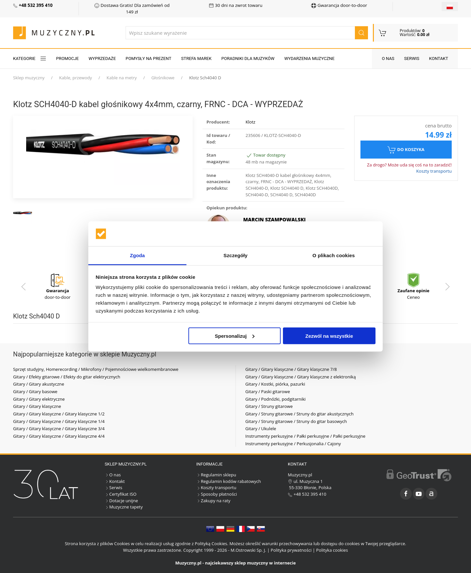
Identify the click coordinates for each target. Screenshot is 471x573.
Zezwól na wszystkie (329, 335)
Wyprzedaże (102, 58)
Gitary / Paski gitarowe (267, 391)
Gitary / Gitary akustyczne (38, 384)
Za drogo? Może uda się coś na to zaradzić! (409, 165)
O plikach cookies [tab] (333, 255)
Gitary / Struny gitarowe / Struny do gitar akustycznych (299, 414)
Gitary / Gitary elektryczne (39, 399)
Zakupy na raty (213, 501)
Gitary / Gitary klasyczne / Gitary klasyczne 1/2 (59, 414)
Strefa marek (196, 58)
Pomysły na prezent (148, 58)
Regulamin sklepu (216, 475)
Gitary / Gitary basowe (35, 391)
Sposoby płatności (216, 494)
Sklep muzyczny (28, 78)
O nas (388, 58)
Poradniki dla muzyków (247, 58)
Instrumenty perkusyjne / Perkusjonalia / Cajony (293, 444)
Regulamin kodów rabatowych (228, 481)
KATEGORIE (29, 58)
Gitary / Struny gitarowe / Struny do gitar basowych (296, 421)
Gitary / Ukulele (260, 428)
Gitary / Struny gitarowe (269, 406)
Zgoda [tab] (137, 255)
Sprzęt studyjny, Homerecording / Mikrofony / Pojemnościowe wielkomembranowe (95, 369)
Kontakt (438, 58)
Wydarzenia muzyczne (309, 58)
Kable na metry (122, 78)
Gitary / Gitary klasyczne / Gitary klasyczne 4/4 (59, 436)
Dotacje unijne (121, 501)
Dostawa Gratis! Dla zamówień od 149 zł (131, 8)
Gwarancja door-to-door (339, 5)
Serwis (411, 58)
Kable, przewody (75, 78)
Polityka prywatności (291, 550)
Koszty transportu (434, 171)
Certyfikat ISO (120, 494)
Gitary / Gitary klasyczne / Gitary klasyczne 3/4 (59, 428)
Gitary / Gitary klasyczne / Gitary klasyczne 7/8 (291, 369)
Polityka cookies (332, 550)
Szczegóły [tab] (235, 255)
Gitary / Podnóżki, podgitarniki (275, 399)
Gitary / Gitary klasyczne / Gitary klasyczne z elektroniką (300, 377)
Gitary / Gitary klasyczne (37, 406)
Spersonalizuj (235, 335)
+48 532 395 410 (307, 494)
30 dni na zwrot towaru (236, 5)
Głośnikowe (163, 78)
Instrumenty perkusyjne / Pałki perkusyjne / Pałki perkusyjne (305, 436)
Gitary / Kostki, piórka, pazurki (275, 384)
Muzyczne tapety (124, 507)
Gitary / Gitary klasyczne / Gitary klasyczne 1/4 (59, 421)
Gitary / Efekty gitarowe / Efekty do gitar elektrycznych (66, 377)
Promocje (67, 58)
